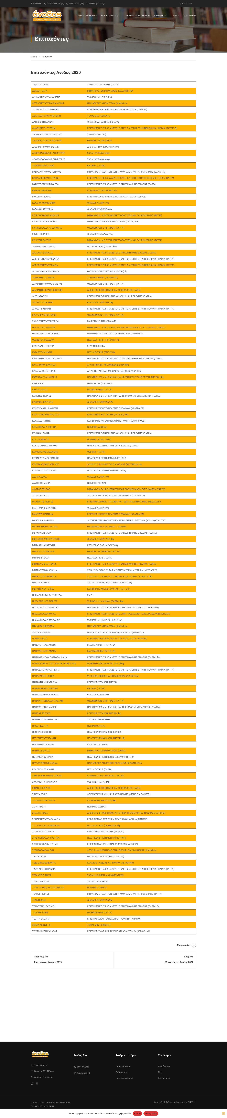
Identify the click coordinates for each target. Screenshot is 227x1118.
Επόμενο (188, 956)
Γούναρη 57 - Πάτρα (43, 1076)
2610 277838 (39, 1070)
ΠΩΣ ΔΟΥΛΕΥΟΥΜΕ (110, 15)
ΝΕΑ (175, 15)
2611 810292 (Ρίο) (75, 3)
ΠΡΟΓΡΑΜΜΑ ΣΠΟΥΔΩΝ (136, 15)
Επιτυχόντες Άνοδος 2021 (179, 961)
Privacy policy (151, 1113)
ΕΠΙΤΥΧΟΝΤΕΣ (160, 15)
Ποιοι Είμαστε (123, 1071)
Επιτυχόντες (47, 55)
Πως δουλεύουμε (124, 1083)
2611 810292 (81, 1072)
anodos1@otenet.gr (95, 3)
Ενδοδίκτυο (186, 3)
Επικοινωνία (164, 1083)
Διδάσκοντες (122, 1077)
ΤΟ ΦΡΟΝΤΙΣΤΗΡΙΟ (86, 15)
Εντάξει (137, 1113)
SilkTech (192, 1107)
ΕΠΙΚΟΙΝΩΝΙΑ (189, 15)
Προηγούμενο (41, 956)
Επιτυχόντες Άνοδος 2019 (48, 961)
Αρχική (34, 55)
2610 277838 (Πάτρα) (54, 3)
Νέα (160, 1077)
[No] (223, 1113)
